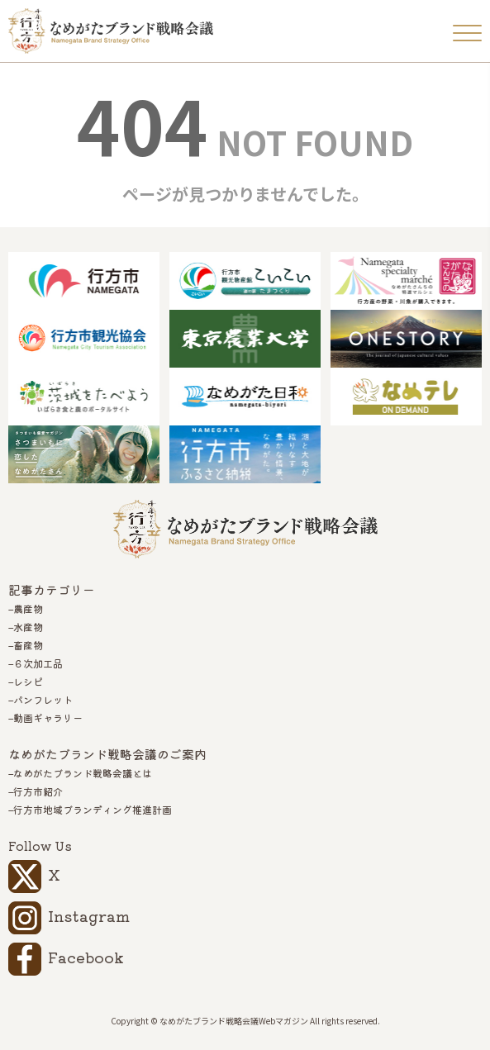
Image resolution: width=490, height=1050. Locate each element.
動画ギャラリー (48, 718)
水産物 (28, 627)
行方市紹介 (38, 791)
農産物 (28, 609)
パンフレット (43, 700)
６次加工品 (38, 663)
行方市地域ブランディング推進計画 (92, 810)
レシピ (28, 682)
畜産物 (28, 645)
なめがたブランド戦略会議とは (82, 773)
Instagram (89, 915)
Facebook (86, 956)
